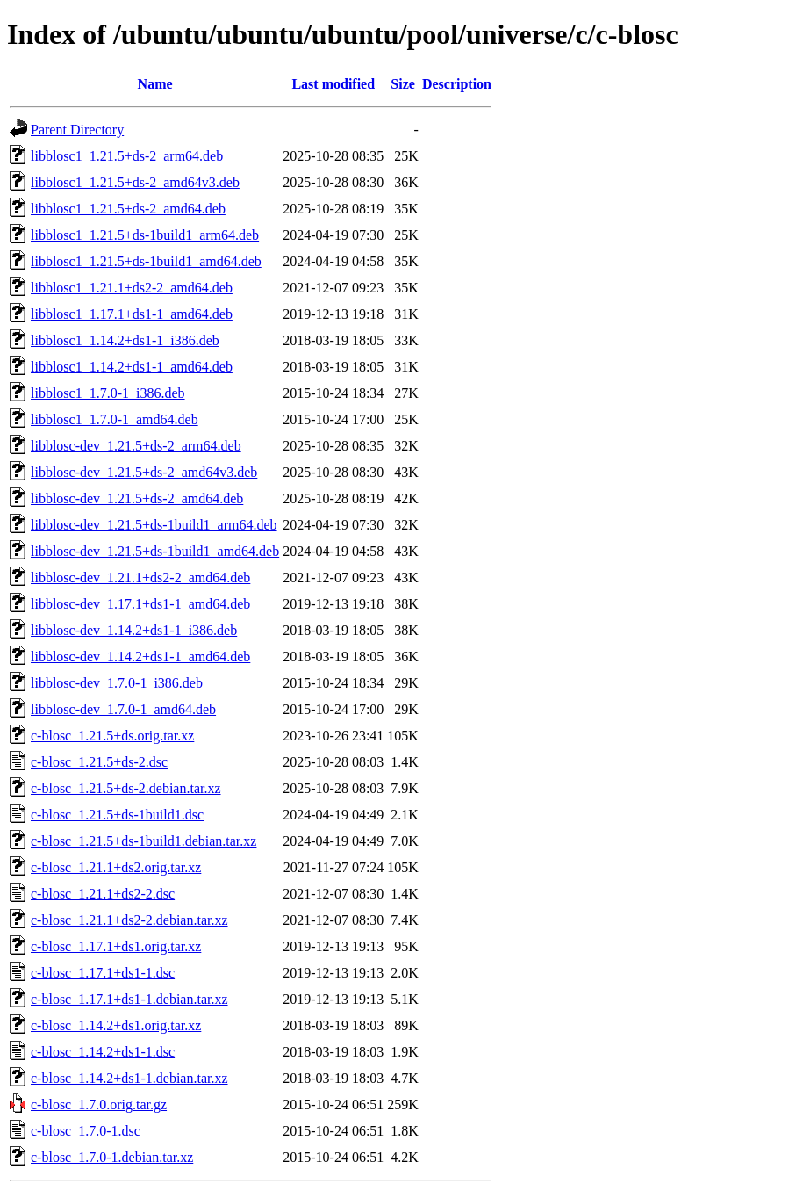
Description (456, 83)
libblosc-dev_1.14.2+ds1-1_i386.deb (134, 630)
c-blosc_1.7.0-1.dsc (85, 1130)
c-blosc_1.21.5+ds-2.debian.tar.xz (126, 788)
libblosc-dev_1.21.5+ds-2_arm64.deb (136, 445)
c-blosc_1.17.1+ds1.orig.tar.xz (116, 946)
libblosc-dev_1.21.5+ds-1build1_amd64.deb (155, 551)
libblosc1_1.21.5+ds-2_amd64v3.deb (135, 182)
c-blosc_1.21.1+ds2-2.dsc (103, 893)
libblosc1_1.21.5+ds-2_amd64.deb (128, 208)
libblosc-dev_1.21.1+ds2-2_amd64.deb (140, 577)
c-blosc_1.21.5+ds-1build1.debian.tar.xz (143, 841)
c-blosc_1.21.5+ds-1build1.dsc (117, 814)
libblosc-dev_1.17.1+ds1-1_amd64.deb (140, 603)
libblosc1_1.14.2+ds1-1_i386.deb (125, 340)
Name (155, 83)
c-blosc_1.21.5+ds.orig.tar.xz (112, 735)
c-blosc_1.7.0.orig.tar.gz (99, 1104)
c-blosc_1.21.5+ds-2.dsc (99, 761)
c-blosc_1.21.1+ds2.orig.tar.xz (116, 867)
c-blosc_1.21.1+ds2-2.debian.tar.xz (129, 920)
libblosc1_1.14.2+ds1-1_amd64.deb (132, 366)
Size (403, 83)
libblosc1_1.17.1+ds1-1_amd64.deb (132, 314)
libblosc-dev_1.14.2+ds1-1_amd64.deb (140, 656)
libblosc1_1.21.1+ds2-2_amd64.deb (132, 287)
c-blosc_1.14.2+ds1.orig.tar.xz (116, 1025)
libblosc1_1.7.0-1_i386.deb (108, 393)
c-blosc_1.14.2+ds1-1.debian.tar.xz (129, 1078)
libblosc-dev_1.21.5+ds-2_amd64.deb (137, 498)
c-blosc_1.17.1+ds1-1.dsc (103, 972)
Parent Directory (77, 129)
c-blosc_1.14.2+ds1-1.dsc (103, 1051)
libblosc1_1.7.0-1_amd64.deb (114, 419)
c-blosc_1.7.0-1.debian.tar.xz (112, 1157)
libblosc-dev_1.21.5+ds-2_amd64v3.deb (144, 472)
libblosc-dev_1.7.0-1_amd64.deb (123, 709)
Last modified (333, 83)
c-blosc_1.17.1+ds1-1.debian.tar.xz (129, 999)
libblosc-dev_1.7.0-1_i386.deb (117, 682)
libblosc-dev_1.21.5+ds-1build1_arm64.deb (154, 524)
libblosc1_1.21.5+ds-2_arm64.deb (127, 155)
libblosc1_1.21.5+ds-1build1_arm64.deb (145, 234)
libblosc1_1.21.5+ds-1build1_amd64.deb (146, 261)
